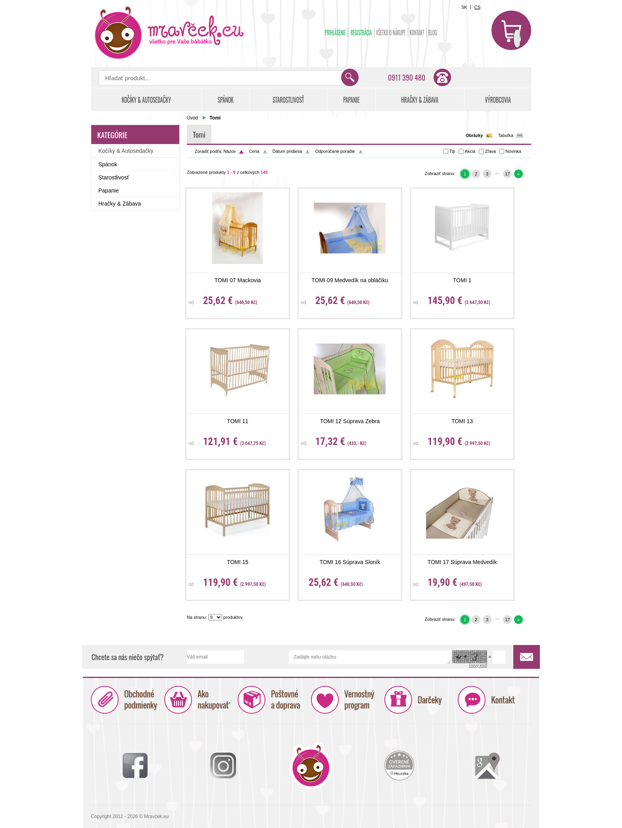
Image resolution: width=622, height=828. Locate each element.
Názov (229, 151)
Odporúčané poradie (335, 151)
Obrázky (474, 135)
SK (464, 7)
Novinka (513, 151)
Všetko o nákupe (391, 32)
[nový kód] (478, 665)
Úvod (192, 118)
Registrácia (361, 32)
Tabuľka (505, 135)
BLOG (432, 32)
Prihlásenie (335, 32)
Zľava (490, 151)
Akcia (470, 151)
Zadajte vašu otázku (370, 657)
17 (507, 173)
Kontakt (417, 32)
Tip (452, 151)
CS (477, 7)
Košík (511, 30)
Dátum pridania (287, 151)
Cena (254, 151)
